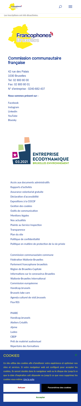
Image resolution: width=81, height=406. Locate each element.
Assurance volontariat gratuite (26, 191)
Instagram (13, 107)
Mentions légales (19, 215)
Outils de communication (24, 210)
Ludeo (13, 332)
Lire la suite (28, 379)
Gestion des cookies (21, 206)
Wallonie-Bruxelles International (27, 278)
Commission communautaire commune (31, 254)
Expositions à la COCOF (23, 201)
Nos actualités (18, 220)
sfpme (13, 327)
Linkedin (12, 111)
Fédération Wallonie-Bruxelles (26, 259)
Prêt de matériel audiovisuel (25, 341)
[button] (70, 6)
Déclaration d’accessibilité (24, 196)
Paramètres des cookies (59, 388)
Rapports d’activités (21, 187)
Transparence (17, 229)
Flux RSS (14, 302)
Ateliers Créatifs (19, 322)
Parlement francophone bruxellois (28, 264)
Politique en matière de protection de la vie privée (37, 243)
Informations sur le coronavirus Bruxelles (32, 273)
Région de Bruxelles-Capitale (25, 269)
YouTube (12, 115)
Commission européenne (24, 283)
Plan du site (16, 234)
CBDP (13, 336)
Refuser (21, 388)
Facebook (13, 102)
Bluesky (12, 120)
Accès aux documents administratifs (30, 182)
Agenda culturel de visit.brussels (28, 297)
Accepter (40, 398)
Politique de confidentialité (25, 239)
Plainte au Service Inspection (26, 225)
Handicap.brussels (20, 288)
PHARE (14, 313)
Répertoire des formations (24, 346)
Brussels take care (20, 292)
